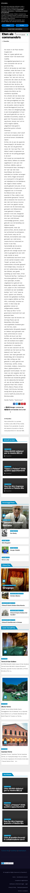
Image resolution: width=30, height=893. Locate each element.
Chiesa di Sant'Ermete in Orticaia (12, 622)
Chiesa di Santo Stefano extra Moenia (13, 605)
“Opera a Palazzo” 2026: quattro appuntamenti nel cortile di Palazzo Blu (15, 472)
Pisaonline (6, 41)
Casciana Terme (6, 752)
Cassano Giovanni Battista (13, 524)
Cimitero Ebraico (15, 596)
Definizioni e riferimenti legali (16, 884)
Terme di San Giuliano (8, 661)
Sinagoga (8, 587)
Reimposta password (22, 887)
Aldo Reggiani (6, 543)
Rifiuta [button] (8, 25)
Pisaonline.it (24, 872)
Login (26, 884)
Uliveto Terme (6, 707)
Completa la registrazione (21, 880)
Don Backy (13, 533)
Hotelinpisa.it (22, 850)
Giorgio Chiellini (15, 550)
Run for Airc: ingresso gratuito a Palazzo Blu (14, 487)
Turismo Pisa (5, 850)
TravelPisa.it (13, 850)
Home (14, 877)
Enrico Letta (5, 560)
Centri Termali (4, 658)
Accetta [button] (22, 25)
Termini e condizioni (23, 890)
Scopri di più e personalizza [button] (15, 29)
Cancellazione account (22, 877)
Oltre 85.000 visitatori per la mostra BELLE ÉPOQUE (14, 453)
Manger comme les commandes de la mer (18, 409)
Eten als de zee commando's (12, 35)
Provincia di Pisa (8, 449)
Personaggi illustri (5, 540)
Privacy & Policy (12, 887)
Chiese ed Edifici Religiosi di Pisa (9, 585)
